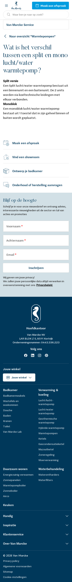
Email (10, 254)
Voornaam (13, 226)
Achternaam (15, 240)
